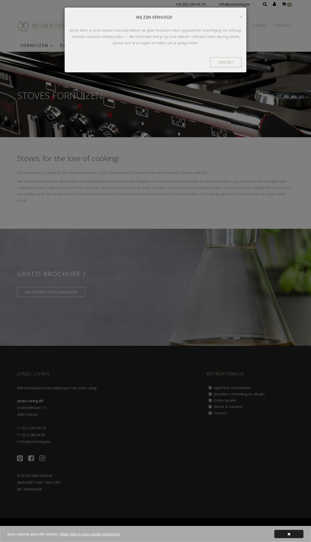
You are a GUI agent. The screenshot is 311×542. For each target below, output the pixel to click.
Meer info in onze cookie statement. (90, 536)
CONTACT (226, 62)
